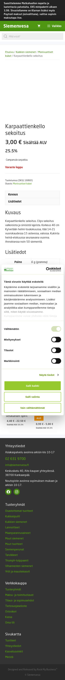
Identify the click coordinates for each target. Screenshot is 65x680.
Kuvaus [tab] (13, 194)
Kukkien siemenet (26, 51)
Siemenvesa (16, 26)
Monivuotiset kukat (22, 183)
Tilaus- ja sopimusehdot (19, 600)
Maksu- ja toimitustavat (19, 594)
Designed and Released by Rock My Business (32, 669)
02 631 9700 (15, 458)
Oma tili (10, 622)
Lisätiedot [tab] (14, 201)
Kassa (8, 616)
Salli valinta (32, 396)
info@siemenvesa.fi (17, 464)
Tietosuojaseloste (16, 605)
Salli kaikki (32, 385)
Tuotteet (10, 640)
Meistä (9, 656)
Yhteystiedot (13, 645)
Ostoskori (10, 611)
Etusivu (9, 51)
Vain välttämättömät (32, 407)
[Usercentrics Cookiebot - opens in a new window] (46, 269)
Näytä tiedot (46, 374)
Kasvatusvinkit (14, 651)
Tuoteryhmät (13, 589)
